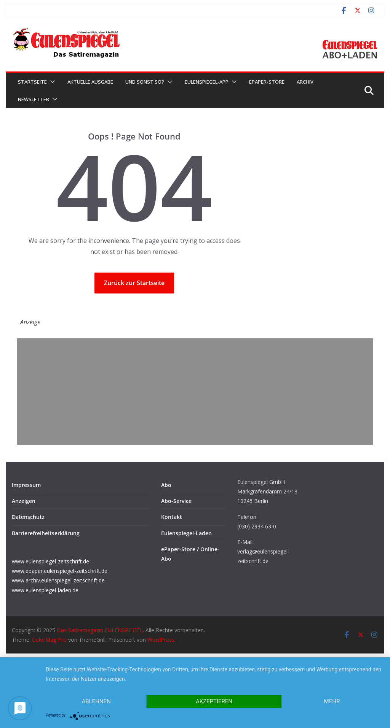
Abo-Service (176, 500)
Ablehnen (96, 701)
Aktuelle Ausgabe (90, 81)
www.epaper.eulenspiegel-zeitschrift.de (59, 570)
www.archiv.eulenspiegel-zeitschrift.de (58, 580)
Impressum (26, 485)
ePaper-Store (267, 81)
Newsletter (33, 99)
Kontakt (171, 516)
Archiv (305, 81)
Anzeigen (23, 500)
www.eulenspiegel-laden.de (45, 590)
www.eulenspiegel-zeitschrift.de (50, 561)
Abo (166, 485)
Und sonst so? (144, 81)
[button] (51, 82)
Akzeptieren (214, 701)
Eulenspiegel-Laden (186, 533)
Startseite (32, 81)
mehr (332, 701)
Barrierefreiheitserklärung (46, 533)
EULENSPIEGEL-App (207, 81)
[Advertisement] (195, 391)
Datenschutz (28, 516)
